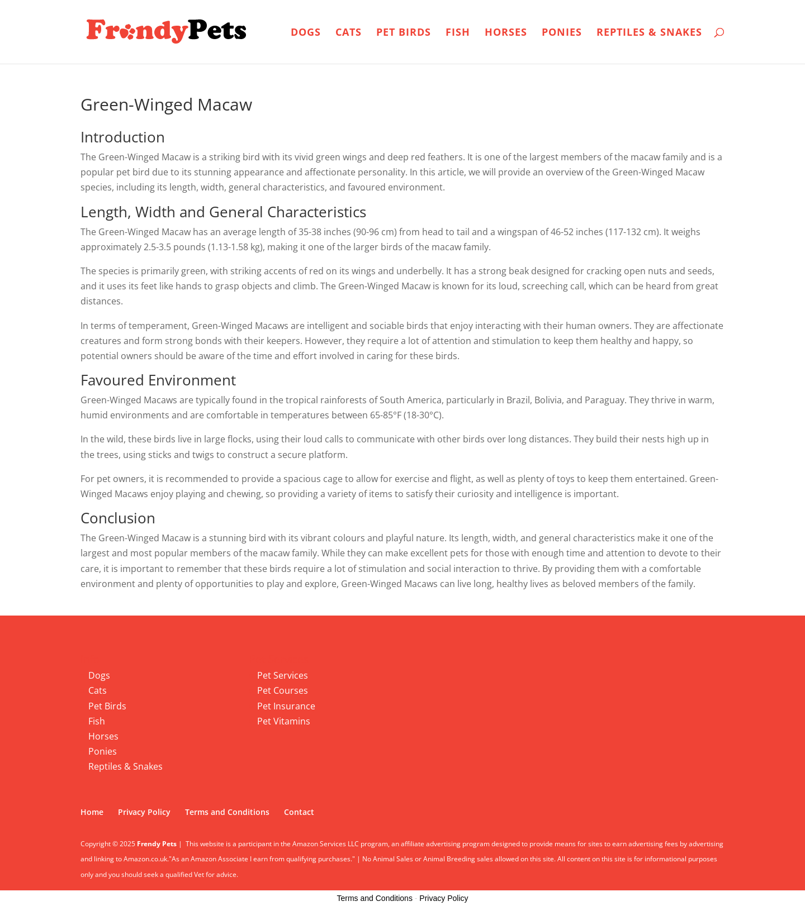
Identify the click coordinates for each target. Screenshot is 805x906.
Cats (348, 33)
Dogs (306, 33)
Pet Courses (282, 690)
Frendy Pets (157, 843)
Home (91, 812)
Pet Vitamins (283, 721)
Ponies (562, 33)
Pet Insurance (286, 706)
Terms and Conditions (227, 812)
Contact (299, 812)
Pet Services (282, 675)
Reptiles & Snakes (649, 33)
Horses (506, 33)
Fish (458, 33)
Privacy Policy (144, 812)
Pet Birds (403, 33)
